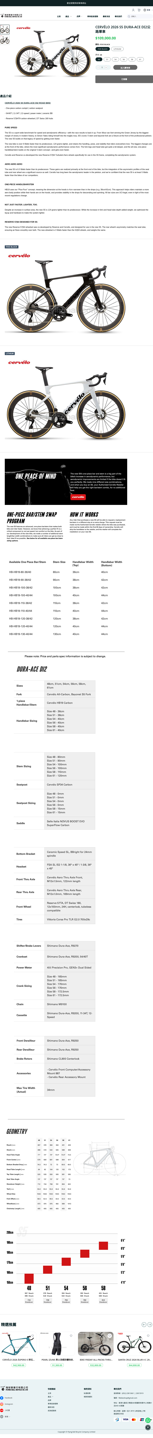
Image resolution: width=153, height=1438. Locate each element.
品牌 (78, 16)
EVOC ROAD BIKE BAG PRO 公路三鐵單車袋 (19, 1360)
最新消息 (106, 16)
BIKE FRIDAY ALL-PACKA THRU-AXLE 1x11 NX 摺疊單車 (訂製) (134, 1360)
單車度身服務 (92, 16)
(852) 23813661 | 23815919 (132, 1393)
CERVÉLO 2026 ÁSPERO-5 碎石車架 (57, 1360)
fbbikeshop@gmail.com (128, 1398)
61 (140, 59)
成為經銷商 (52, 1410)
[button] (148, 10)
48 (99, 59)
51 (107, 59)
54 (115, 59)
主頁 (59, 16)
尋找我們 (118, 16)
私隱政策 (87, 1393)
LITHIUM (117, 49)
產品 (67, 16)
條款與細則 (88, 1397)
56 (124, 59)
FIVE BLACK (102, 49)
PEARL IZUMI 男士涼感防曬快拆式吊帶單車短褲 (95, 1360)
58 (132, 59)
